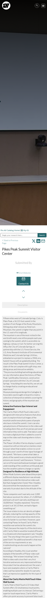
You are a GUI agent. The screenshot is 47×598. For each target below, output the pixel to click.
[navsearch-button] (37, 5)
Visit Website (24, 273)
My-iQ (25, 230)
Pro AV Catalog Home (10, 230)
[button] (43, 6)
